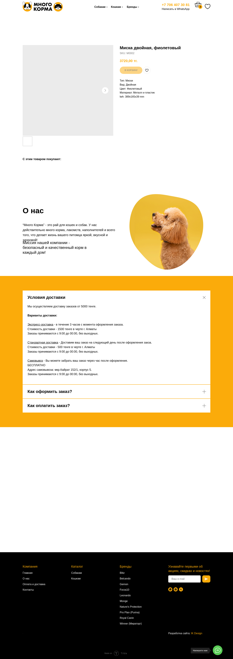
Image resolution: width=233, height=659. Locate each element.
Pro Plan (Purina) (130, 612)
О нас (26, 578)
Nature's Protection (131, 606)
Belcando (125, 578)
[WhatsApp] (170, 589)
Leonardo (125, 595)
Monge (124, 601)
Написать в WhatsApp (176, 9)
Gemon (124, 584)
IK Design (196, 633)
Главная (28, 573)
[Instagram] (176, 589)
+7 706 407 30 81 (176, 5)
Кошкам (116, 7)
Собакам (99, 7)
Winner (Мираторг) (131, 623)
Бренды (132, 7)
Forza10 (124, 589)
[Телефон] (181, 589)
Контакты (28, 589)
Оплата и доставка (34, 584)
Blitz (122, 573)
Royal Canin (127, 618)
